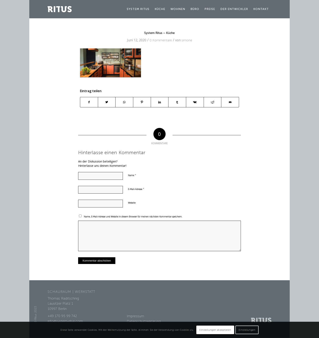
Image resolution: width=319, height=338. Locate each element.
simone (186, 40)
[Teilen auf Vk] (195, 102)
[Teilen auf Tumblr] (177, 102)
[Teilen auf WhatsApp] (124, 102)
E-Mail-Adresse (136, 189)
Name (132, 175)
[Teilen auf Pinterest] (142, 102)
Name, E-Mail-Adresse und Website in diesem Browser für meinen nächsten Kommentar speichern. (133, 216)
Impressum (135, 316)
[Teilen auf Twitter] (107, 102)
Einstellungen (247, 329)
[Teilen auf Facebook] (89, 102)
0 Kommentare (161, 40)
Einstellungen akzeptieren (215, 329)
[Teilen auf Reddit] (212, 102)
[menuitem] (138, 9)
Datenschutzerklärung (144, 321)
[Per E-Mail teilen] (230, 102)
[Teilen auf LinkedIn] (159, 102)
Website (131, 203)
